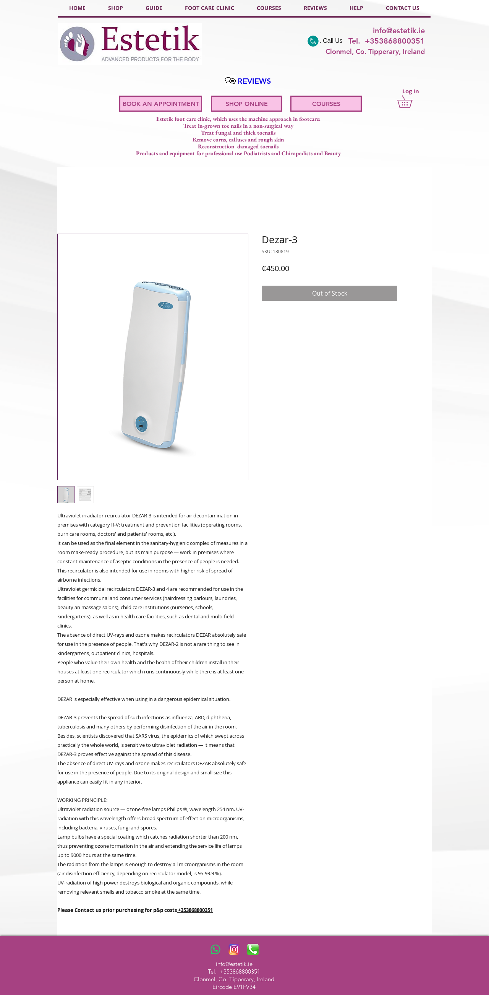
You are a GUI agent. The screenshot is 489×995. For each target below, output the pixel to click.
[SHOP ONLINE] (246, 104)
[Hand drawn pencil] (230, 80)
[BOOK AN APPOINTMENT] (160, 104)
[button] (410, 101)
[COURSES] (326, 104)
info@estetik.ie (399, 30)
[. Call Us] (324, 41)
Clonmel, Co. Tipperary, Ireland (234, 979)
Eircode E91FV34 (234, 986)
